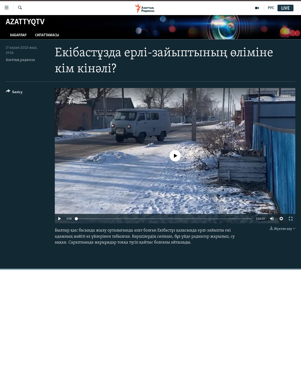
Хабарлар (18, 35)
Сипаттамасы (47, 35)
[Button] (14, 93)
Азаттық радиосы (20, 60)
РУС (271, 8)
